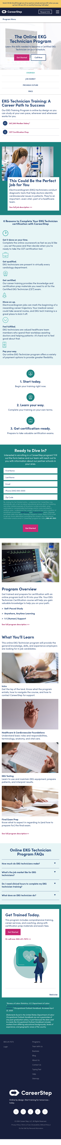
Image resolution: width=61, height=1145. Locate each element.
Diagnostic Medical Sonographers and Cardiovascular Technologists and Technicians (29, 1012)
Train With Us (37, 1052)
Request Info (45, 12)
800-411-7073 (51, 523)
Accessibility (35, 1130)
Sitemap (36, 1084)
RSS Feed (46, 1118)
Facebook (15, 1117)
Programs (36, 1047)
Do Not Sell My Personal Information (31, 1134)
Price (30, 95)
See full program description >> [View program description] (15, 629)
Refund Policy (45, 1130)
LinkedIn (38, 1117)
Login (6, 1052)
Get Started (22, 57)
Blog (34, 1061)
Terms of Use (26, 1130)
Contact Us (37, 1070)
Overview (30, 73)
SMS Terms (25, 517)
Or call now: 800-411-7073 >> (18, 944)
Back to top (51, 999)
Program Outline (30, 88)
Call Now (38, 57)
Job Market (30, 80)
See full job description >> (20, 211)
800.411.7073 (9, 1047)
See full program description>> (15, 838)
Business (36, 1056)
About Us (36, 1065)
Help (34, 1079)
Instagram (30, 1117)
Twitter (23, 1117)
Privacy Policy (38, 517)
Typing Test (37, 1075)
